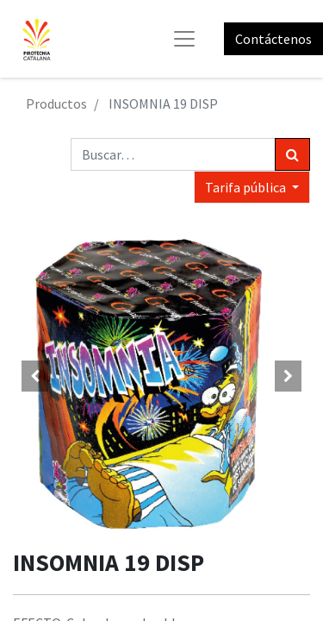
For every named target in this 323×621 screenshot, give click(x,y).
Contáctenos (273, 38)
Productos (56, 103)
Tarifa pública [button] (247, 187)
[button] (35, 376)
